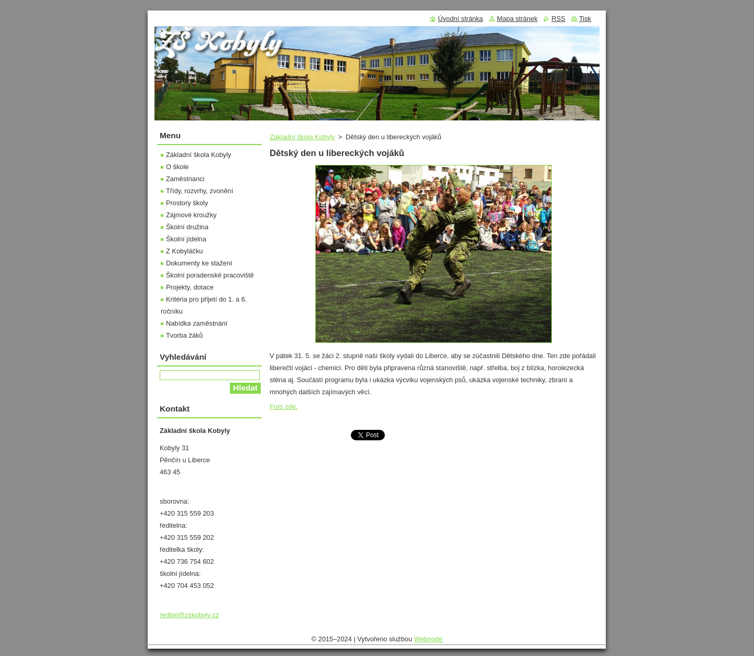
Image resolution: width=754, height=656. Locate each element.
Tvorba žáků (184, 335)
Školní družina (187, 227)
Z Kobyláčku (184, 251)
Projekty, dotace (190, 287)
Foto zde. (283, 406)
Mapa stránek (517, 19)
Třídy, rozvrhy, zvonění (199, 191)
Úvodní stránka (460, 19)
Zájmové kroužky (191, 215)
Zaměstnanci (185, 179)
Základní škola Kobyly (302, 137)
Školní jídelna (186, 239)
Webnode (428, 639)
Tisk (585, 19)
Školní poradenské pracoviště (210, 275)
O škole (177, 167)
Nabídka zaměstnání (196, 323)
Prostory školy (187, 203)
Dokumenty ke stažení (199, 263)
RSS (558, 19)
